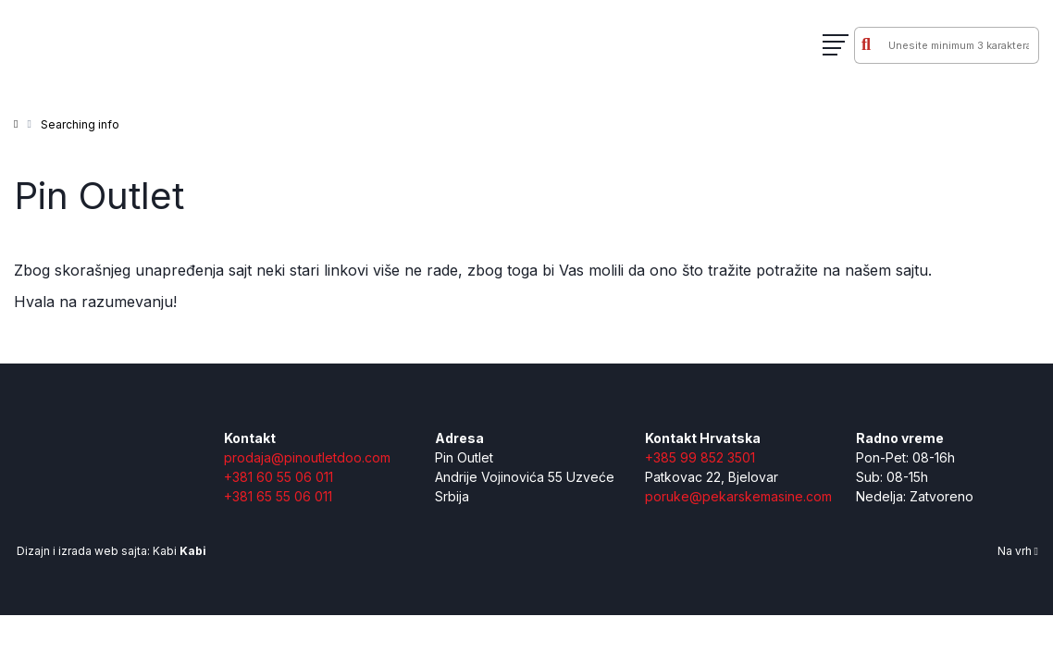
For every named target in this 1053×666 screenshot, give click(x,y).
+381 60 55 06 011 (278, 477)
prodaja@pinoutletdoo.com (307, 457)
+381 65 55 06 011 (278, 496)
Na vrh (1017, 551)
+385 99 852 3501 (700, 457)
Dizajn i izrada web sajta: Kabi (110, 551)
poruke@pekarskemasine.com (738, 496)
